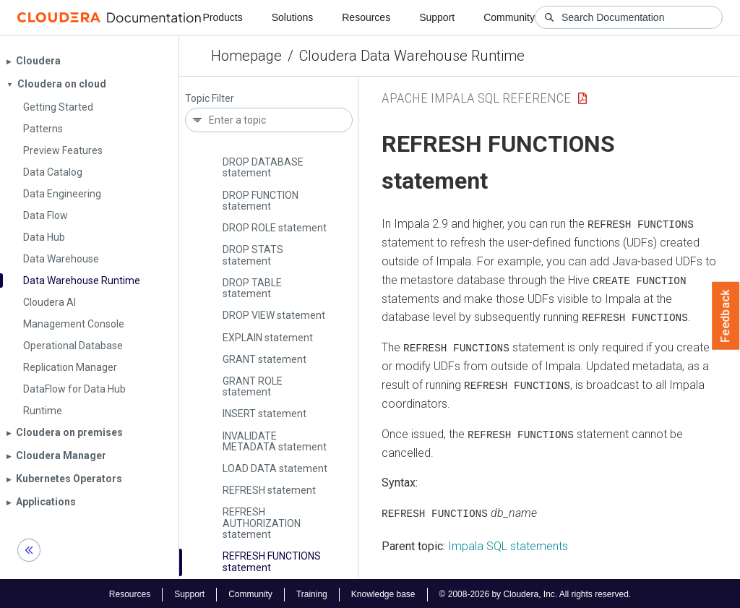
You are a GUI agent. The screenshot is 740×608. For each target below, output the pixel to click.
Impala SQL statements (508, 544)
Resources (366, 17)
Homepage (246, 55)
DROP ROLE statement (275, 228)
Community (509, 17)
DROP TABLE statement (252, 288)
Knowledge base (383, 592)
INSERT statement (264, 413)
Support (437, 17)
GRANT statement (264, 359)
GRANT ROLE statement (253, 386)
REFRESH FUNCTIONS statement (272, 561)
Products (222, 17)
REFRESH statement (269, 490)
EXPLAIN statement (268, 337)
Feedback (726, 316)
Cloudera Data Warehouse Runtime (412, 55)
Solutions (293, 17)
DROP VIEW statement (274, 315)
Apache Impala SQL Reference (476, 98)
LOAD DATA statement (275, 468)
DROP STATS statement (253, 255)
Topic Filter (209, 98)
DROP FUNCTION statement (260, 200)
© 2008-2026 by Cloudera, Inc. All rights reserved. (535, 592)
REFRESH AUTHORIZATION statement (262, 523)
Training (311, 592)
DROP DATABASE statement (263, 167)
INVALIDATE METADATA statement (275, 441)
